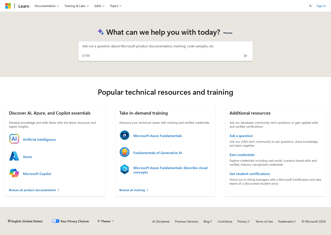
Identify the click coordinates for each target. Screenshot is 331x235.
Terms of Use (264, 221)
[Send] (246, 55)
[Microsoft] (8, 6)
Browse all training (134, 190)
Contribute (225, 221)
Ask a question (241, 136)
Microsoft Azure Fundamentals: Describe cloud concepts (170, 170)
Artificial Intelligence (39, 139)
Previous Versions (186, 221)
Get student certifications (250, 174)
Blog (206, 221)
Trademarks (285, 221)
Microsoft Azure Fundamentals (157, 136)
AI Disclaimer (161, 221)
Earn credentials (242, 155)
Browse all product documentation (34, 190)
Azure (27, 156)
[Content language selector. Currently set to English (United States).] (25, 221)
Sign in (321, 6)
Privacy (242, 221)
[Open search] (310, 6)
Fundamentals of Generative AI (157, 153)
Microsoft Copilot (37, 174)
